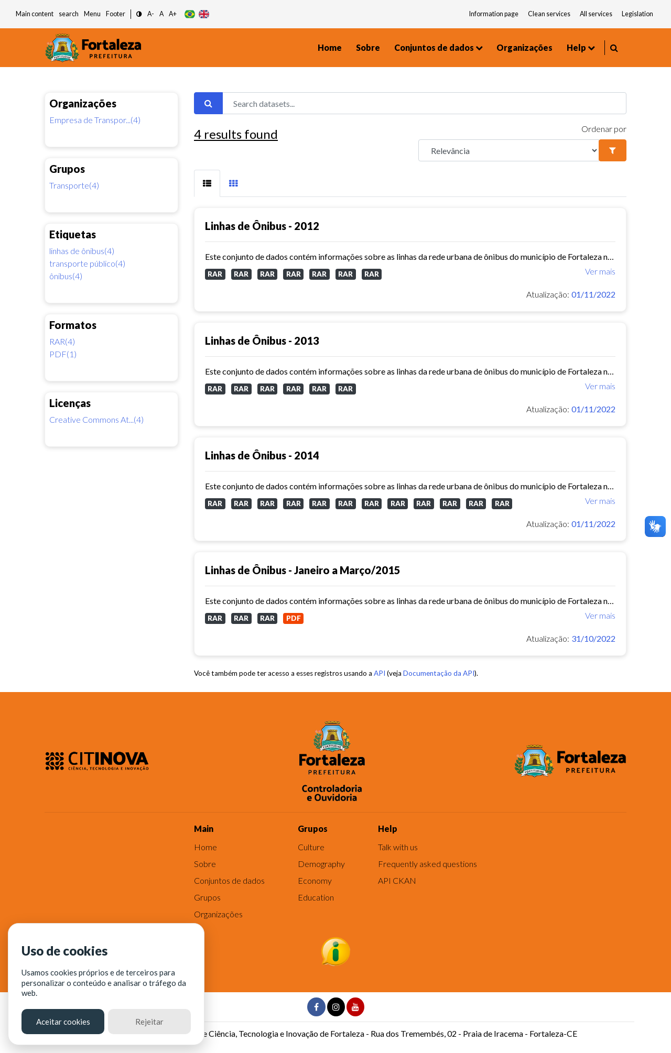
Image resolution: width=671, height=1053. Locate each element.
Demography (321, 864)
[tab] (207, 183)
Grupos (207, 897)
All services (596, 14)
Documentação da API (438, 673)
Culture (311, 847)
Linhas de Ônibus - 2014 (262, 455)
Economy (315, 880)
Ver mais (600, 271)
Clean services (549, 14)
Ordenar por (603, 129)
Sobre (368, 47)
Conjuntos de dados (434, 47)
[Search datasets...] (424, 103)
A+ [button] (173, 14)
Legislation (637, 14)
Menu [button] (92, 14)
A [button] (161, 14)
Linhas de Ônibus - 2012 (262, 226)
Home (330, 47)
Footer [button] (115, 14)
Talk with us (398, 847)
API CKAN (397, 880)
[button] (139, 14)
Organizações (524, 47)
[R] (508, 150)
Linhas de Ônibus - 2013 (262, 340)
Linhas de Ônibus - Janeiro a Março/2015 (303, 570)
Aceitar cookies (63, 1021)
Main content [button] (34, 14)
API (379, 673)
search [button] (69, 14)
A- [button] (150, 14)
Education (316, 897)
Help (576, 47)
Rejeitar (149, 1021)
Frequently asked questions (427, 864)
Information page (493, 14)
